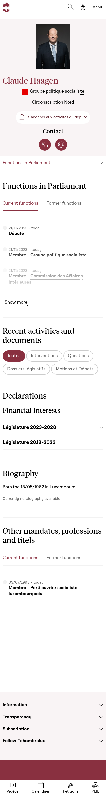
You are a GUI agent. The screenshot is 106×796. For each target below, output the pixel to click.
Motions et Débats (75, 369)
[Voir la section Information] (101, 705)
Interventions (44, 356)
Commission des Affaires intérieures (46, 279)
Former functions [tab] (64, 203)
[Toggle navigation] (97, 7)
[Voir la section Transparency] (101, 717)
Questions (78, 356)
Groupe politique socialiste (58, 255)
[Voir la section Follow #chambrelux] (101, 741)
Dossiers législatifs (26, 369)
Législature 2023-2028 (29, 427)
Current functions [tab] (20, 203)
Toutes (14, 356)
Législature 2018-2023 (29, 442)
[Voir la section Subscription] (101, 729)
